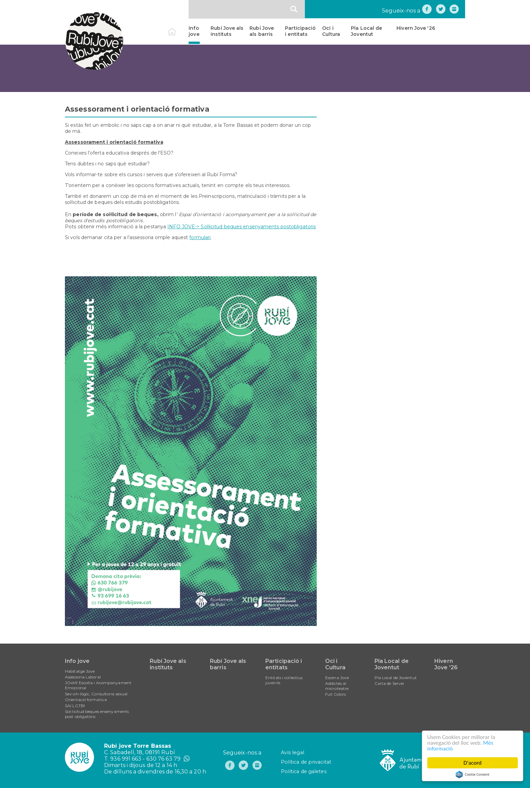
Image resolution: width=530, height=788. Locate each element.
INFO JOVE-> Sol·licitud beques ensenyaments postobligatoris (241, 227)
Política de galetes (304, 771)
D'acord (472, 762)
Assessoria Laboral (83, 676)
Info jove (194, 31)
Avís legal (292, 752)
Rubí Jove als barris (261, 31)
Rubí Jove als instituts (227, 31)
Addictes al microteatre (336, 686)
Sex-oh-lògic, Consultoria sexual (96, 693)
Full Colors (335, 694)
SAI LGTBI (75, 705)
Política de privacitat (306, 762)
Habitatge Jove (80, 671)
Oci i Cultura (331, 31)
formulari (200, 237)
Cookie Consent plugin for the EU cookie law (472, 774)
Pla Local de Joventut (366, 31)
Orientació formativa (86, 699)
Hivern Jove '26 (415, 28)
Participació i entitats (300, 31)
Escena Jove (337, 677)
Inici (178, 28)
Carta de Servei (389, 683)
